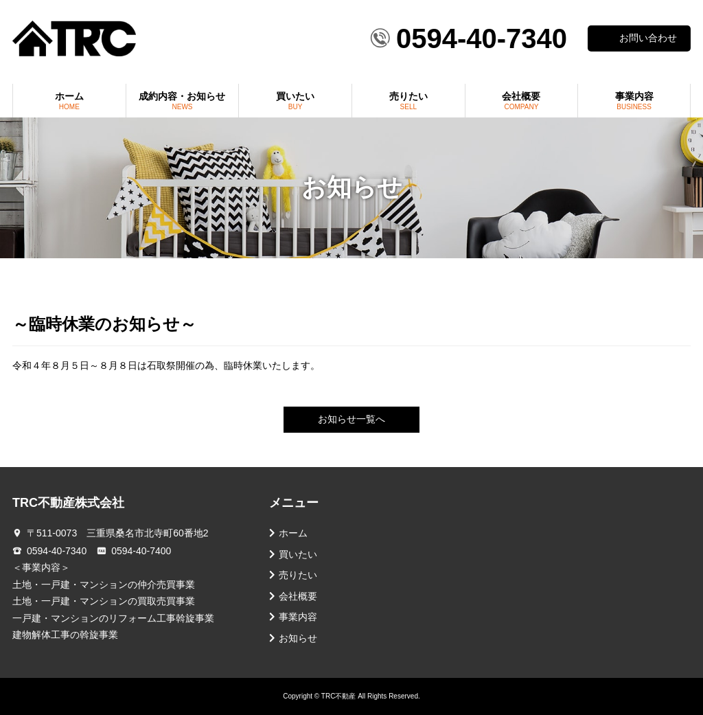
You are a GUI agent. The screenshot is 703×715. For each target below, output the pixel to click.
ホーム (69, 101)
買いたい (295, 101)
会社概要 (521, 101)
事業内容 (634, 101)
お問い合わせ (648, 38)
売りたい (408, 101)
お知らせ (298, 638)
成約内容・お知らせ (182, 101)
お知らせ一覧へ (351, 419)
